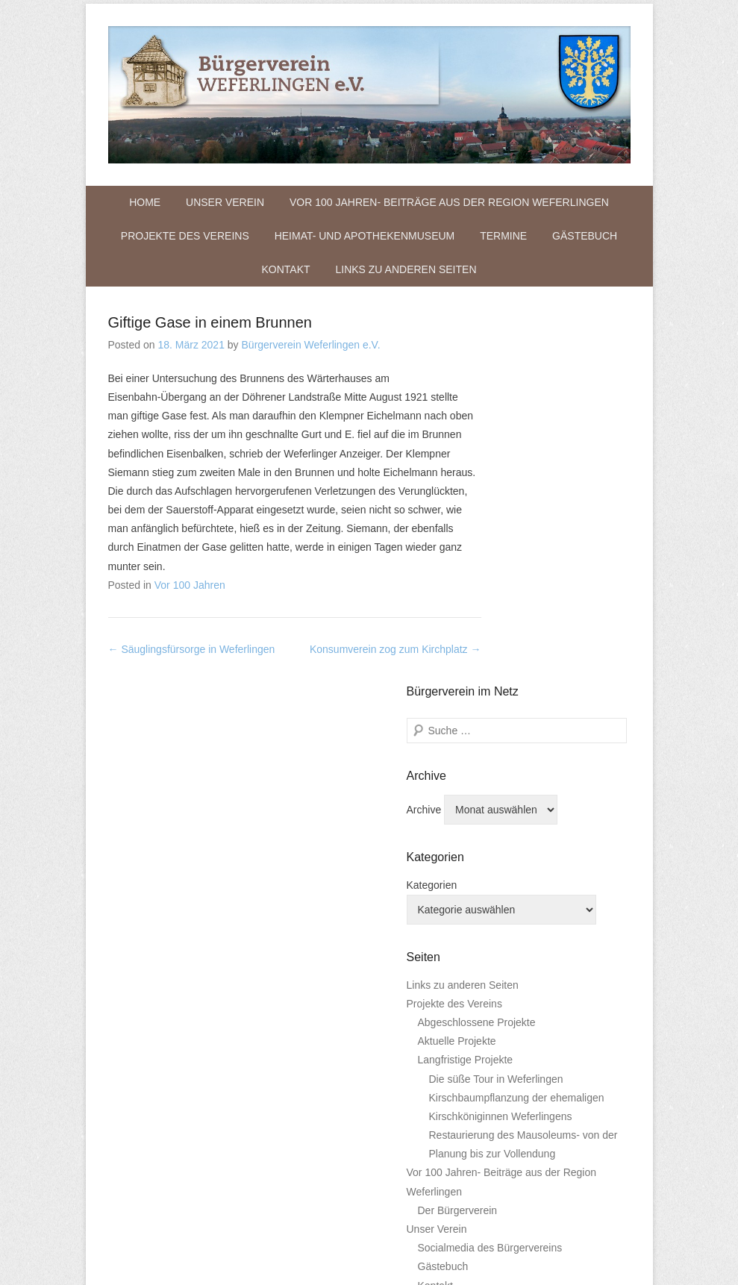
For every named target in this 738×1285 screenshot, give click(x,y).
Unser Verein (225, 202)
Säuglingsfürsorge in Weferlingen (191, 649)
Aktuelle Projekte (457, 1041)
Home (144, 202)
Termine (503, 236)
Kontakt (285, 269)
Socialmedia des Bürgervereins (490, 1248)
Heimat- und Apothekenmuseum (365, 236)
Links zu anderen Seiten (405, 269)
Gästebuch (584, 236)
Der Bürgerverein (458, 1210)
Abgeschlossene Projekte (477, 1022)
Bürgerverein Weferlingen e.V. (311, 345)
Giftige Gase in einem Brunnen (210, 322)
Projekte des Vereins (185, 236)
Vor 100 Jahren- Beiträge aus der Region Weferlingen (449, 202)
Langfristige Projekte (465, 1060)
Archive (424, 810)
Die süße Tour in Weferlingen (496, 1079)
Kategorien (432, 885)
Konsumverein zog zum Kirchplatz (395, 649)
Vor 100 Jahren (189, 585)
